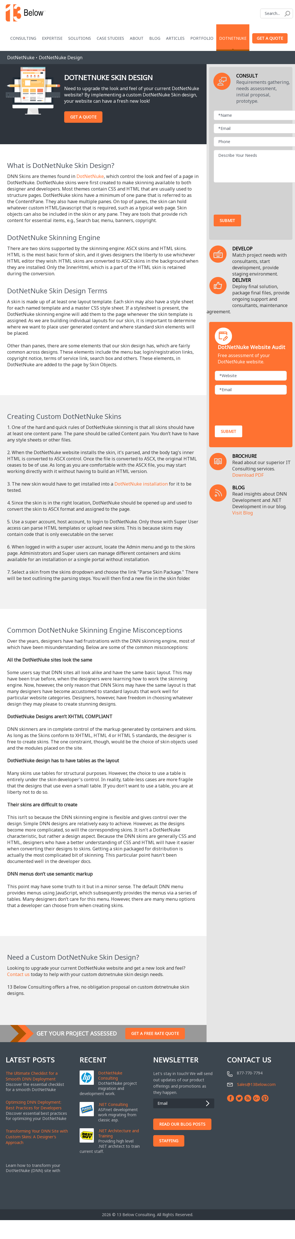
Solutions (79, 38)
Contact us (18, 974)
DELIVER (241, 280)
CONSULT (247, 76)
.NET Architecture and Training (118, 1133)
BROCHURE (244, 456)
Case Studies (110, 38)
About (137, 38)
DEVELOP (242, 249)
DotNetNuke (232, 38)
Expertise (52, 38)
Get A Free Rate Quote (155, 1033)
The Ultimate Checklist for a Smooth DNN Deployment (32, 1076)
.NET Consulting (113, 1104)
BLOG (238, 487)
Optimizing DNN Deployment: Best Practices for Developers (34, 1105)
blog (154, 38)
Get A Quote (83, 117)
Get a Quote (270, 38)
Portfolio (201, 38)
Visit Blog (242, 513)
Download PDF (248, 475)
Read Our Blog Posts (182, 1124)
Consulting (23, 38)
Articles (175, 38)
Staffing (168, 1140)
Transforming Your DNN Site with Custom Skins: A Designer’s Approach (37, 1136)
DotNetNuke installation (141, 484)
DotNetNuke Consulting (110, 1075)
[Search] (276, 13)
